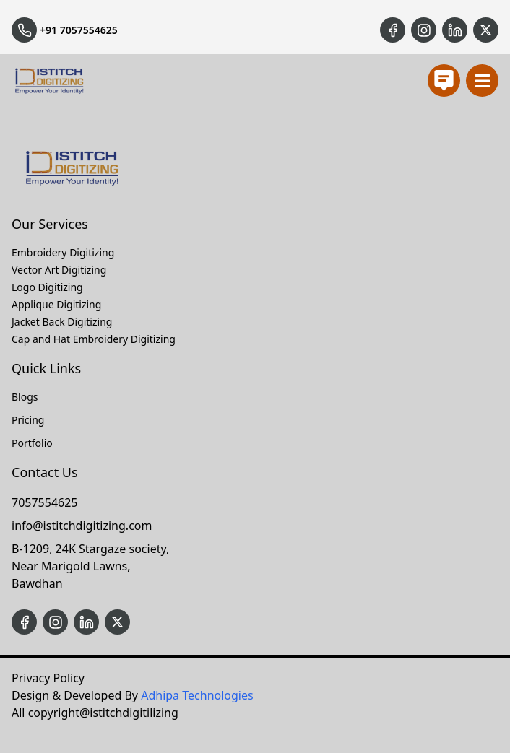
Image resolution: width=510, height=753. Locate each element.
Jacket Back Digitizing (62, 321)
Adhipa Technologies (197, 695)
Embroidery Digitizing (63, 252)
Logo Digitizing (47, 287)
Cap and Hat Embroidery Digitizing (94, 339)
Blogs (25, 397)
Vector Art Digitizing (59, 270)
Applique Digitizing (56, 304)
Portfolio (32, 443)
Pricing (28, 420)
